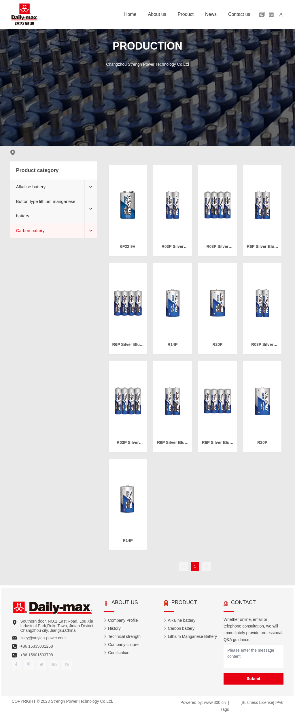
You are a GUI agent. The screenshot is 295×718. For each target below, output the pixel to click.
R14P (173, 344)
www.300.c (213, 702)
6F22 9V (127, 246)
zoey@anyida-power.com (42, 638)
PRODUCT (184, 602)
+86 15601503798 (36, 655)
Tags (224, 709)
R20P (217, 344)
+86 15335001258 (36, 646)
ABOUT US (124, 602)
